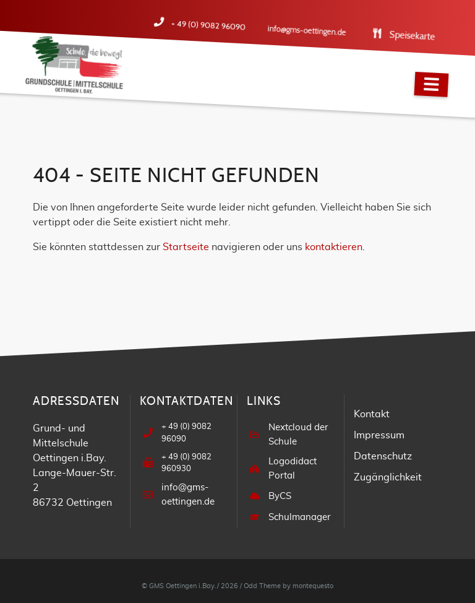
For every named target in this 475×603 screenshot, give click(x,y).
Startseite (186, 247)
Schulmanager (295, 510)
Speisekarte (415, 36)
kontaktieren (333, 247)
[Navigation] (431, 84)
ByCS (278, 489)
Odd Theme (262, 578)
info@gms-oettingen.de (313, 31)
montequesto (313, 578)
